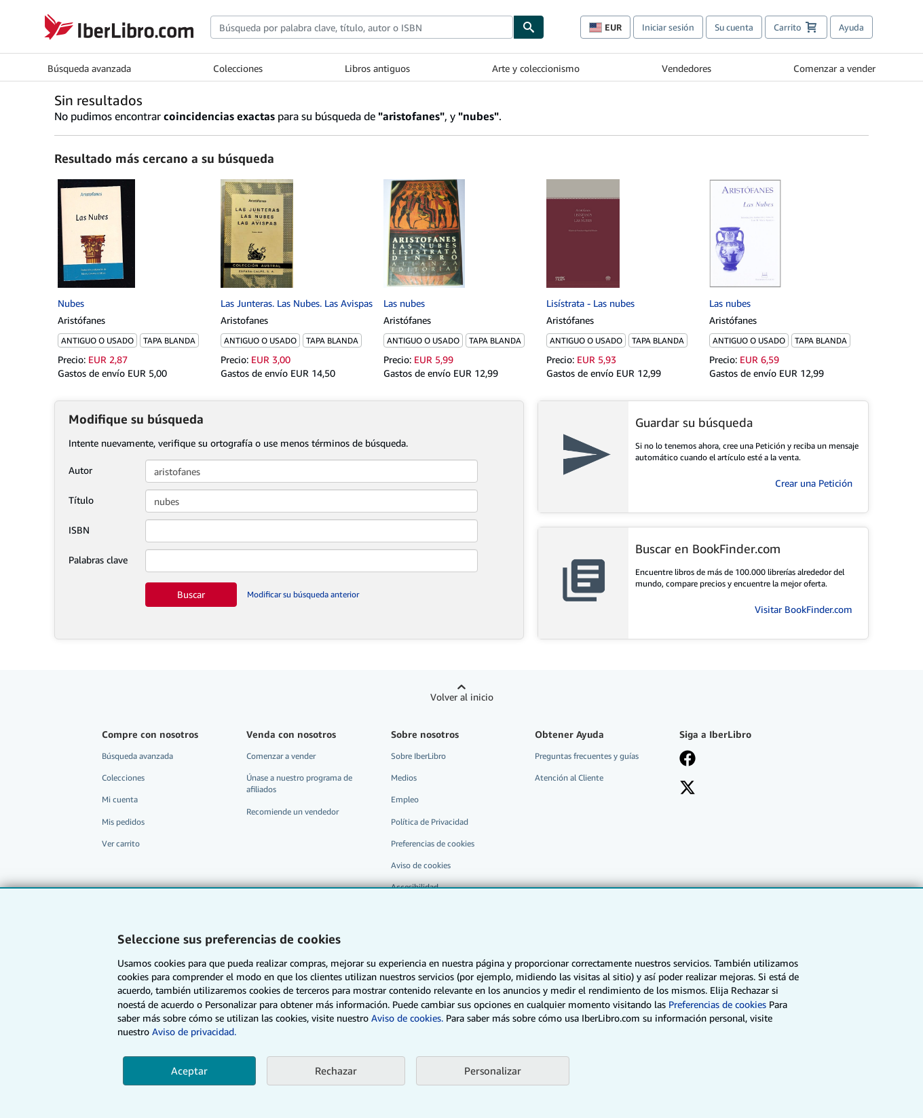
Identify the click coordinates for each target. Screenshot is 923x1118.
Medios (404, 777)
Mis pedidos (123, 822)
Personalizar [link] (492, 1070)
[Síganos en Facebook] (687, 759)
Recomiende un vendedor (292, 811)
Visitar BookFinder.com (803, 609)
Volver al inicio (461, 697)
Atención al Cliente (569, 777)
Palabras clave (98, 559)
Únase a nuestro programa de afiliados (299, 783)
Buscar (191, 594)
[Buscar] (529, 27)
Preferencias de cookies (717, 1004)
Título (81, 500)
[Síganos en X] (687, 789)
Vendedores (686, 68)
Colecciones (238, 68)
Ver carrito (121, 843)
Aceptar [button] (189, 1070)
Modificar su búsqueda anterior (303, 594)
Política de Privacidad (429, 822)
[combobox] (361, 27)
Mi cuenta (120, 799)
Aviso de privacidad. (194, 1031)
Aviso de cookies (421, 865)
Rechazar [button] (336, 1070)
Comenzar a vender (834, 68)
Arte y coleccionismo (536, 68)
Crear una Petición (813, 483)
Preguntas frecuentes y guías (587, 756)
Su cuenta (734, 27)
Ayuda (851, 27)
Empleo (405, 799)
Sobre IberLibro (418, 756)
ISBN (79, 530)
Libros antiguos (377, 68)
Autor (80, 470)
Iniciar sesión (668, 27)
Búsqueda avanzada (89, 68)
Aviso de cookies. (407, 1018)
